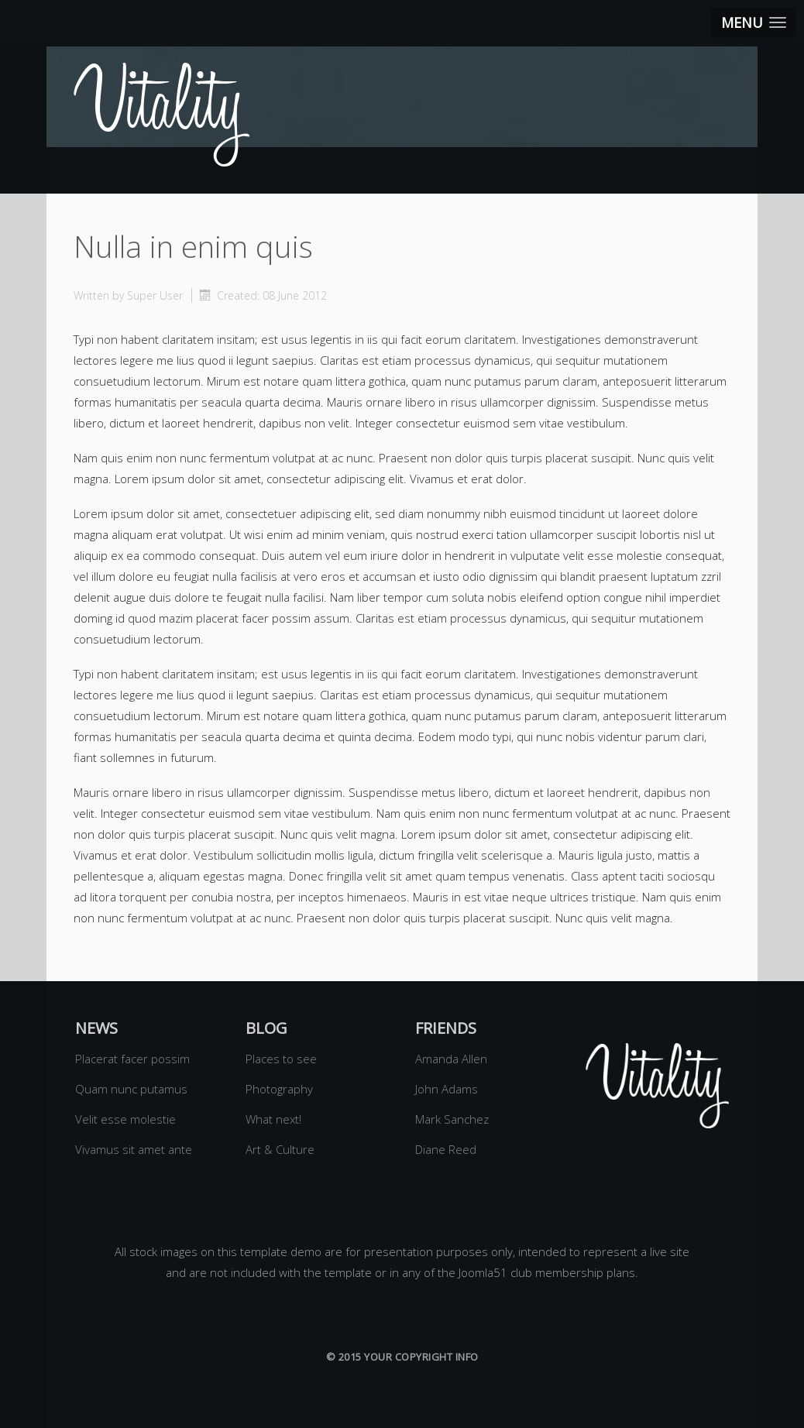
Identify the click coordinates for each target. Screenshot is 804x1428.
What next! (273, 1119)
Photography (279, 1089)
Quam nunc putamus (131, 1089)
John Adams (446, 1089)
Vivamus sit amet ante (133, 1149)
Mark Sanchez (452, 1119)
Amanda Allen (451, 1058)
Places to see (281, 1058)
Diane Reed (445, 1149)
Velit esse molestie (125, 1119)
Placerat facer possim (132, 1058)
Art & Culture (280, 1149)
